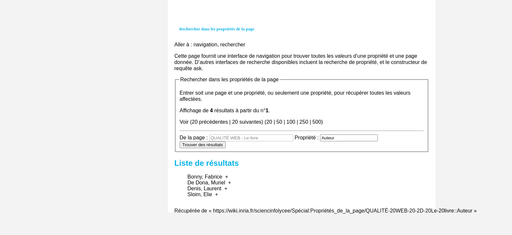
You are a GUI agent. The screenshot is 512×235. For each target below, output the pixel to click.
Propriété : (307, 137)
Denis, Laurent (204, 188)
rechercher (232, 44)
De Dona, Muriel (206, 182)
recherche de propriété (350, 62)
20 (269, 122)
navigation (205, 44)
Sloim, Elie (199, 194)
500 (316, 122)
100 (290, 122)
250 (303, 122)
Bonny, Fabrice (204, 177)
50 (279, 122)
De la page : (194, 137)
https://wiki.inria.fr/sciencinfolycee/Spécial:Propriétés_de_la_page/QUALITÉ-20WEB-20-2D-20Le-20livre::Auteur (342, 210)
